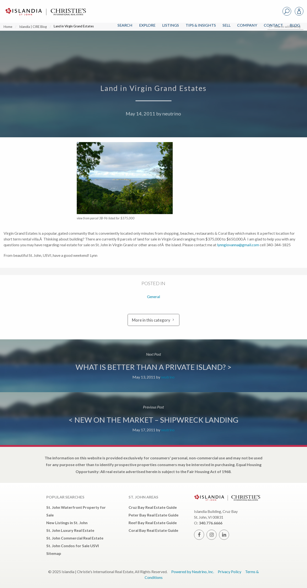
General (153, 296)
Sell (226, 25)
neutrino (171, 113)
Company (247, 25)
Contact (273, 25)
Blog (295, 25)
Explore (147, 25)
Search (125, 25)
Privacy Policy (229, 571)
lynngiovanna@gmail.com (238, 244)
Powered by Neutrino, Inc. (192, 571)
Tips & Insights (201, 25)
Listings (170, 25)
